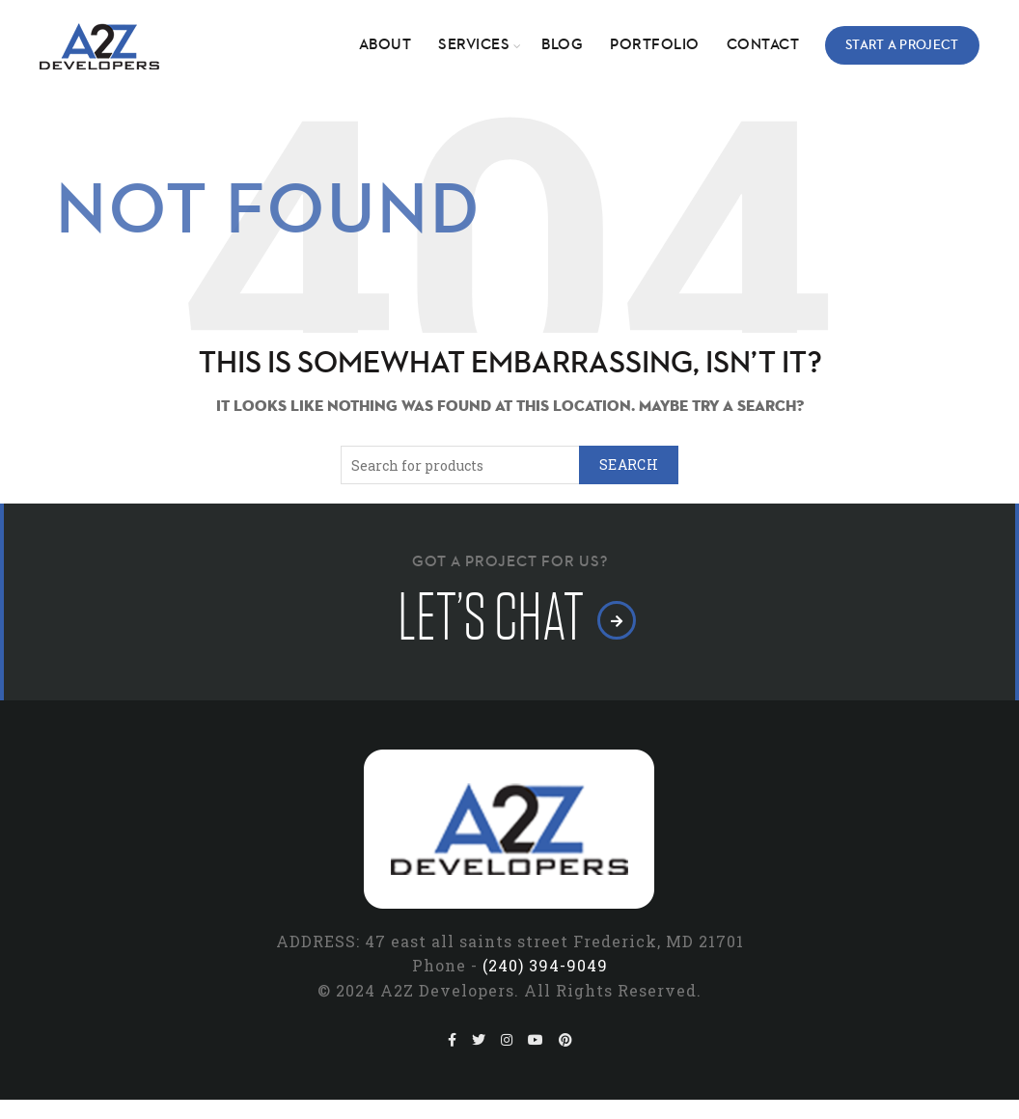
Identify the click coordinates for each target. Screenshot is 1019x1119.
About (385, 45)
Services (474, 45)
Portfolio (655, 45)
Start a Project (902, 45)
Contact (763, 45)
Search (628, 464)
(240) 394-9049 (545, 965)
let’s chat (510, 618)
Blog (562, 45)
